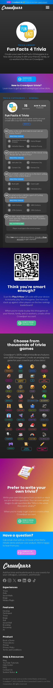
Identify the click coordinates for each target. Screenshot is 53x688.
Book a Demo (8, 640)
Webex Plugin (8, 600)
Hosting (6, 611)
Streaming (7, 627)
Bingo (5, 598)
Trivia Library (8, 643)
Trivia (5, 591)
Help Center (8, 665)
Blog (5, 660)
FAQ (5, 667)
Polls (5, 593)
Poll (4, 620)
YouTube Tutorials (11, 663)
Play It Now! (26, 278)
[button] (47, 7)
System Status (9, 672)
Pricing (5, 645)
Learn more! (42, 2)
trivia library (26, 45)
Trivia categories (14, 98)
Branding (6, 625)
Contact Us (8, 670)
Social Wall (7, 623)
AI (4, 630)
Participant (7, 613)
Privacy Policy (8, 647)
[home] (11, 7)
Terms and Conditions (12, 650)
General (34, 98)
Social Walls (8, 595)
